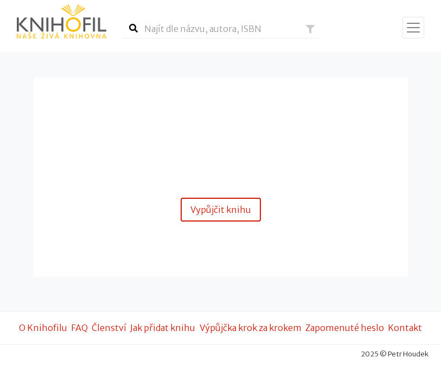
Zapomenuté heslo (344, 327)
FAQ (79, 327)
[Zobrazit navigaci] (413, 27)
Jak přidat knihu (162, 327)
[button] (310, 29)
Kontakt (405, 327)
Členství (109, 327)
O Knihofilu (43, 327)
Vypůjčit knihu (220, 209)
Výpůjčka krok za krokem (251, 327)
